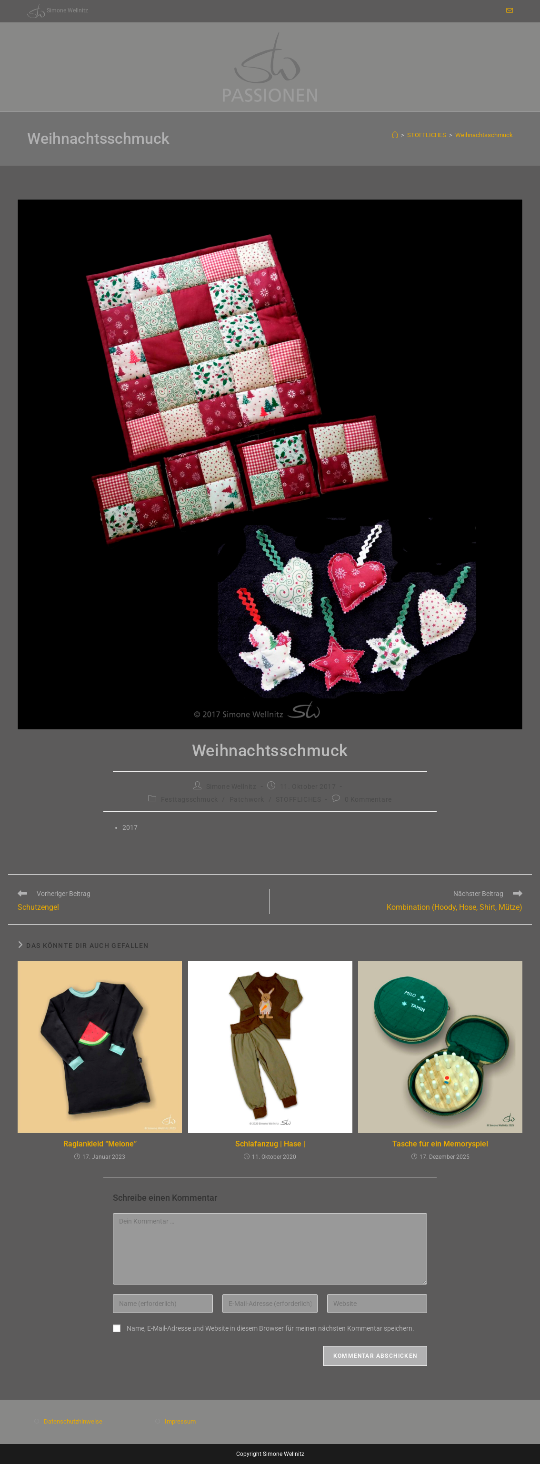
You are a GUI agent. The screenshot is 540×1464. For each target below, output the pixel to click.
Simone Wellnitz (231, 786)
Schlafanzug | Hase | (270, 1143)
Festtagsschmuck (189, 799)
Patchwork (247, 799)
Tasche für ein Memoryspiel (440, 1143)
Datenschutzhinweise (73, 1421)
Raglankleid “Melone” (100, 1143)
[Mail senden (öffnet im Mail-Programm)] (508, 11)
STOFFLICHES (298, 799)
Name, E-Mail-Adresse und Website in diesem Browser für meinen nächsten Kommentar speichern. (270, 1328)
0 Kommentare (368, 799)
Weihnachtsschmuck (484, 135)
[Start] (395, 135)
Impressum (180, 1421)
